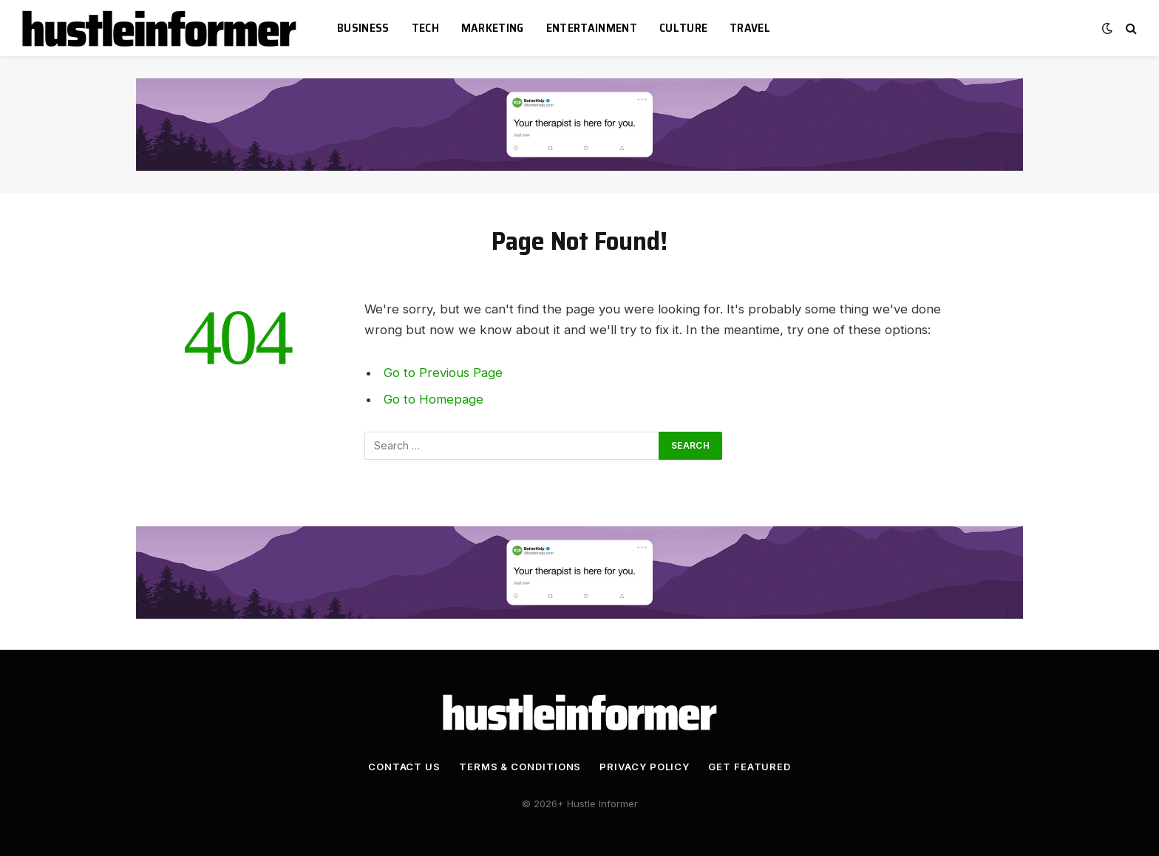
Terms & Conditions (520, 766)
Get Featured (749, 766)
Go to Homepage (433, 399)
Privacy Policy (644, 766)
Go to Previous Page (443, 372)
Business (363, 27)
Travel (750, 27)
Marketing (492, 27)
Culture (683, 27)
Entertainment (591, 27)
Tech (425, 27)
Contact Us (404, 766)
